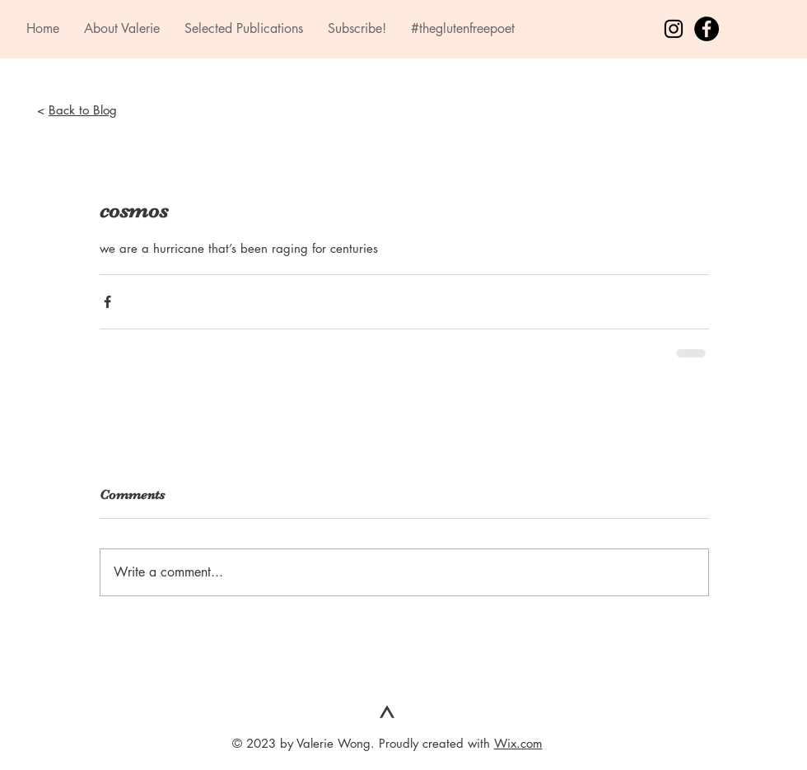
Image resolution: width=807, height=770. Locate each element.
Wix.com (518, 743)
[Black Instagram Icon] (673, 28)
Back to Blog (83, 110)
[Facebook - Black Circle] (706, 28)
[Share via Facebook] (107, 302)
